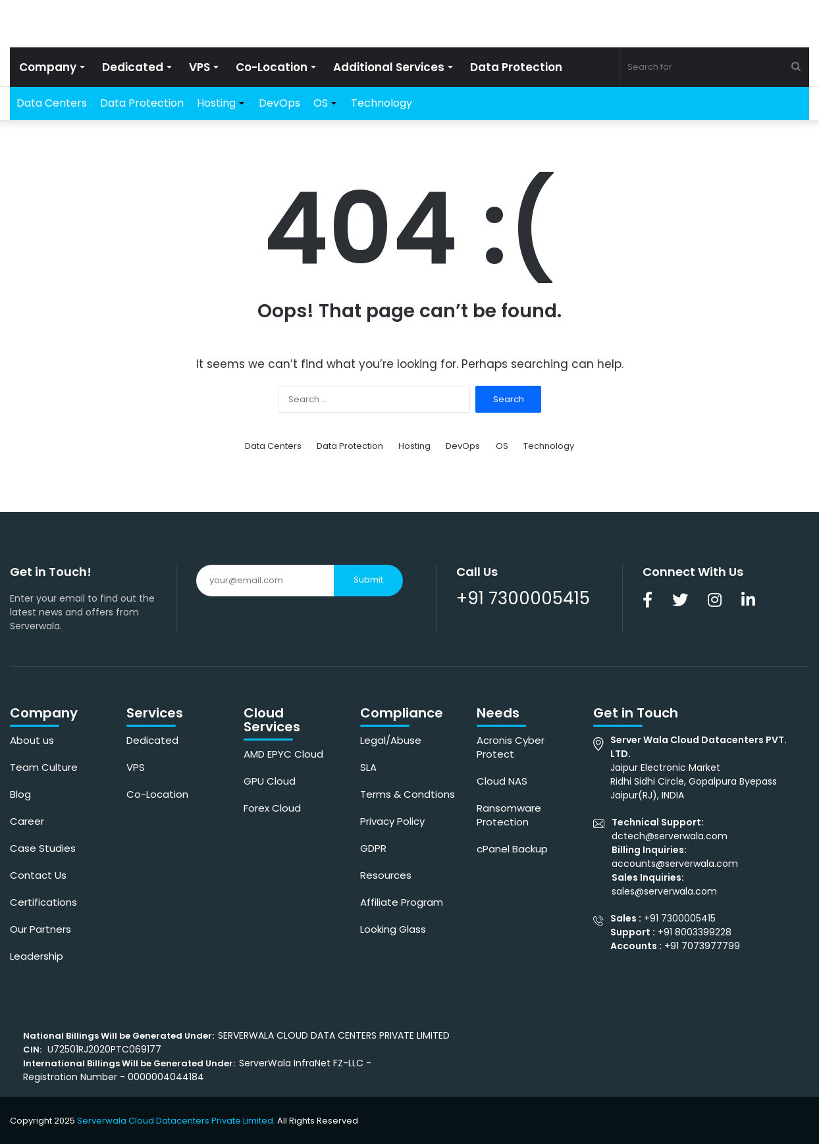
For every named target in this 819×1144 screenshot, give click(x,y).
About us (32, 740)
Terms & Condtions (407, 794)
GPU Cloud (270, 781)
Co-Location (271, 67)
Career (27, 821)
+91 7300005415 (523, 598)
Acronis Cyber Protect (510, 747)
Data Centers (51, 103)
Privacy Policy (392, 821)
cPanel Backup (512, 849)
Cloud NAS (502, 781)
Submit (368, 579)
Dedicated (132, 67)
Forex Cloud (272, 808)
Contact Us (38, 875)
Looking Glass (393, 929)
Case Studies (43, 848)
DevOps (279, 103)
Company (47, 67)
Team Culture (44, 767)
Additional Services (388, 67)
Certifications (43, 902)
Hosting (216, 103)
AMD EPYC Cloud (283, 754)
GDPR (373, 848)
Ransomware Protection (509, 815)
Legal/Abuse (390, 740)
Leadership (36, 956)
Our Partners (40, 929)
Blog (20, 794)
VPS (199, 67)
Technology (381, 103)
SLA (368, 767)
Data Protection (516, 67)
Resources (385, 875)
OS (320, 103)
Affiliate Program (401, 902)
